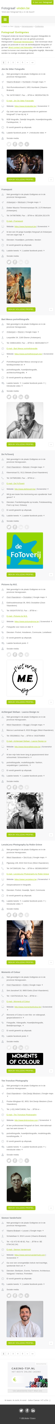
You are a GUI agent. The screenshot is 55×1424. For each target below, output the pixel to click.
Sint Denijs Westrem (31, 1093)
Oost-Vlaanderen (14, 467)
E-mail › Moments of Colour (18, 1001)
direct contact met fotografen (21, 47)
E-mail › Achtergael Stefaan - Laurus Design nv (26, 741)
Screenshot (44, 106)
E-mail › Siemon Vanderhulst (19, 1249)
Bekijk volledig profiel (21, 179)
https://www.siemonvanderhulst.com (30, 1255)
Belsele (26, 467)
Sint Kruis (27, 857)
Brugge (26, 725)
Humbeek (26, 82)
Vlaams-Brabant (13, 82)
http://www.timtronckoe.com (26, 1120)
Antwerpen (11, 202)
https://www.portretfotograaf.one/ (28, 354)
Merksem (22, 202)
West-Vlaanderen (14, 725)
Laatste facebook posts (18, 133)
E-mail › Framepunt (15, 221)
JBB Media (25, 1418)
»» (32, 63)
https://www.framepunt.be (25, 226)
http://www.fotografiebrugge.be (27, 747)
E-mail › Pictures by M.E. (17, 616)
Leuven (25, 1231)
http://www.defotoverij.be (25, 489)
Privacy (32, 1418)
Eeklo (25, 985)
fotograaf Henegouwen (23, 42)
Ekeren (21, 332)
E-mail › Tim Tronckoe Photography (22, 1115)
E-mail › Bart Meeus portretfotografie (22, 348)
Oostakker (27, 597)
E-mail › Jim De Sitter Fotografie (20, 101)
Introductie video (38, 133)
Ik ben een (42, 2)
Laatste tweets (14, 251)
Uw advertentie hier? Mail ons (27, 1391)
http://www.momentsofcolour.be (28, 1007)
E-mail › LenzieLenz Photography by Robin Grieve (28, 874)
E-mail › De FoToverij (15, 483)
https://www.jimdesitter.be (25, 106)
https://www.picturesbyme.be (27, 621)
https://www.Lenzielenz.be (26, 879)
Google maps (39, 82)
